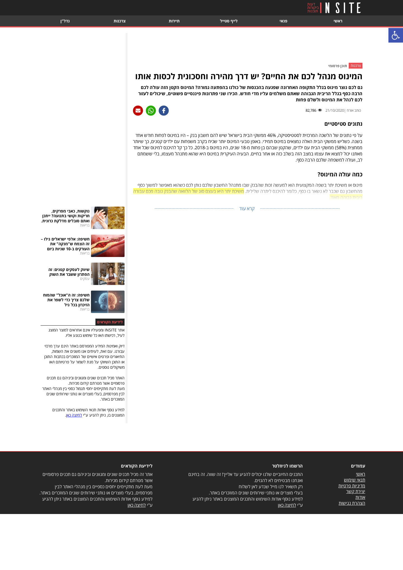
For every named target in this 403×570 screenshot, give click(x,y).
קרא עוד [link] (247, 208)
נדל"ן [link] (65, 21)
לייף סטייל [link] (229, 21)
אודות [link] (360, 497)
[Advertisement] (247, 45)
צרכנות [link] (120, 21)
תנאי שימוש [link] (354, 480)
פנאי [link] (283, 21)
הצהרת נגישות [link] (352, 503)
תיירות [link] (174, 21)
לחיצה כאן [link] (74, 415)
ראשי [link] (338, 21)
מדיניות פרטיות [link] (351, 486)
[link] (395, 35)
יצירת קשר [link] (355, 491)
